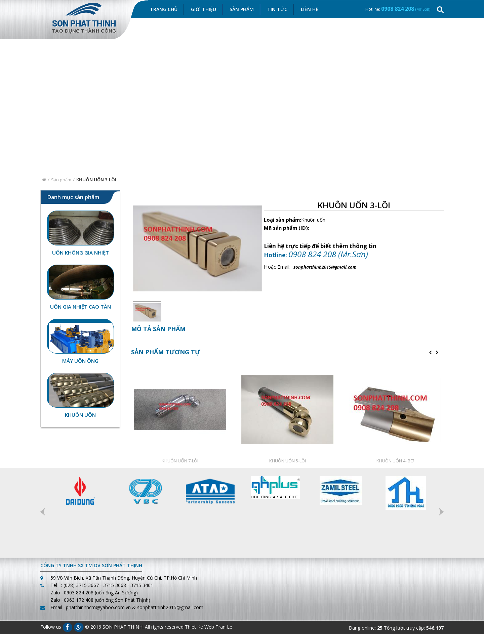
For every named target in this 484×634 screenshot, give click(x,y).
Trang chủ (163, 9)
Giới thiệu (203, 9)
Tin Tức (277, 9)
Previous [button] (42, 512)
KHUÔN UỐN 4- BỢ (395, 461)
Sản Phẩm (242, 9)
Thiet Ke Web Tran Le (208, 627)
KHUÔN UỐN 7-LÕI (180, 461)
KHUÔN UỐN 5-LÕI (287, 461)
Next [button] (441, 512)
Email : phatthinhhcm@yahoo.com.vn (90, 607)
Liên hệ (309, 9)
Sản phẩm (61, 180)
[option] (145, 313)
